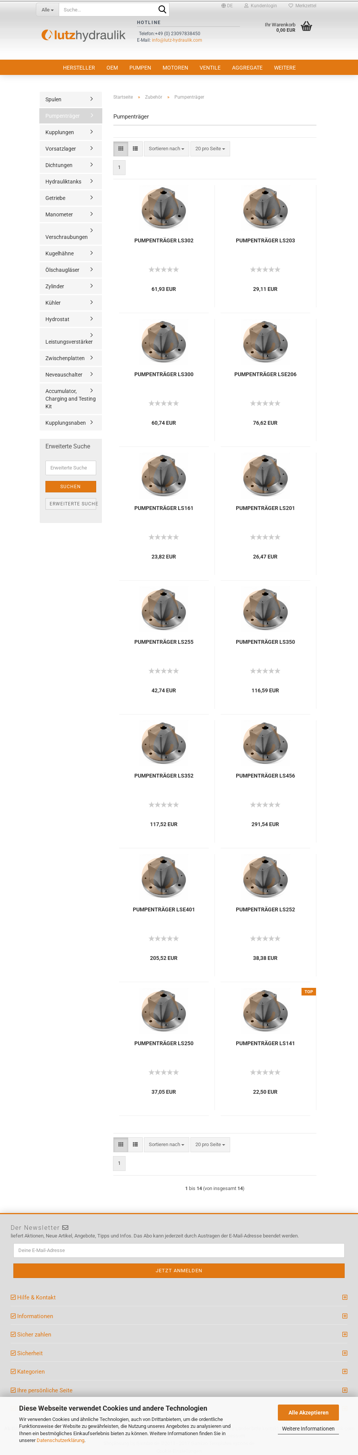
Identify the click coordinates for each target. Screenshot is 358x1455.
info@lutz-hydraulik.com (177, 40)
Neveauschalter (63, 375)
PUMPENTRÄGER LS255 (164, 642)
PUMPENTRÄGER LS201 (265, 508)
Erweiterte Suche (73, 504)
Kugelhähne (59, 253)
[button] (227, 5)
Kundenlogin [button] (260, 5)
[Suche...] (47, 9)
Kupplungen (59, 132)
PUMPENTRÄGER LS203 (265, 240)
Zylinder (54, 286)
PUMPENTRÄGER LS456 (265, 776)
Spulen (53, 99)
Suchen (70, 486)
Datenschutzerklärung (60, 1440)
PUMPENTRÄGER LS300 (164, 374)
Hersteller (79, 68)
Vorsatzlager (60, 149)
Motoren (175, 68)
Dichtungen (59, 165)
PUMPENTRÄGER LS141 (265, 1043)
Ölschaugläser (62, 270)
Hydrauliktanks (63, 182)
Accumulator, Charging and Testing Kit (70, 398)
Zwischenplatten (65, 358)
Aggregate (247, 68)
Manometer (59, 214)
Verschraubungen (66, 237)
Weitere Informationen (308, 1429)
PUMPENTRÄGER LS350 (265, 642)
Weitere (285, 68)
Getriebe (55, 198)
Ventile (210, 68)
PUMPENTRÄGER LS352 (164, 776)
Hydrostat (57, 319)
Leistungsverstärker (69, 342)
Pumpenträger (62, 116)
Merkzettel (302, 5)
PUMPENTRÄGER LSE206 (265, 374)
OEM (112, 68)
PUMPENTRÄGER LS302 (164, 240)
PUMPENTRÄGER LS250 (164, 1043)
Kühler (53, 303)
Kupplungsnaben (65, 423)
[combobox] (166, 148)
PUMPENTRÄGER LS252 (265, 909)
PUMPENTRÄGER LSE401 (164, 909)
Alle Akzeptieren (309, 1413)
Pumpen (140, 68)
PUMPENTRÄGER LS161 (164, 508)
